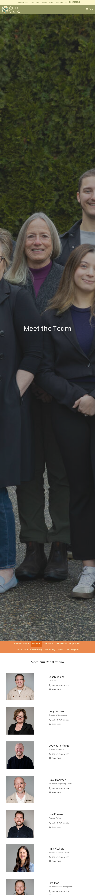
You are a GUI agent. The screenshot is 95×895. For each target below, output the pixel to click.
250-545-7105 (61, 2)
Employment (75, 643)
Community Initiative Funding (29, 649)
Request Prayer (47, 2)
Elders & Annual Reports (68, 649)
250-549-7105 (57, 891)
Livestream (35, 2)
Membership (61, 643)
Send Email (56, 689)
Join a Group (23, 2)
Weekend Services (22, 643)
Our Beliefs (48, 643)
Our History (50, 649)
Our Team (36, 643)
